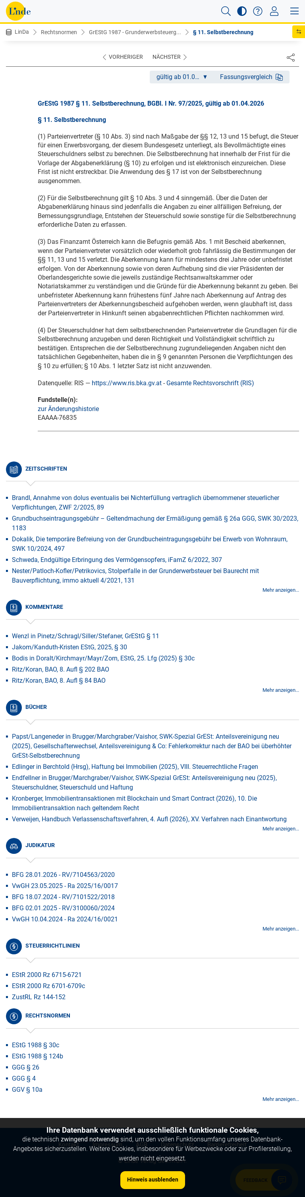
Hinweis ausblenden (152, 1179)
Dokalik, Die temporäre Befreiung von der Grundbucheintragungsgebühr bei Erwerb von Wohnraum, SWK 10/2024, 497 (150, 543)
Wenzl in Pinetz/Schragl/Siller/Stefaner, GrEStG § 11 (85, 636)
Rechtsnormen (59, 32)
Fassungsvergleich (251, 77)
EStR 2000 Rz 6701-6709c (48, 986)
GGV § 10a (27, 1089)
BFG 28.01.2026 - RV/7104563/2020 (63, 874)
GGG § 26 (25, 1067)
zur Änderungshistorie (68, 409)
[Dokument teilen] (291, 57)
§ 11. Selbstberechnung (223, 32)
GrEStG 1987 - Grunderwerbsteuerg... (135, 32)
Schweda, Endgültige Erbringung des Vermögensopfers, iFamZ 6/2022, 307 (117, 560)
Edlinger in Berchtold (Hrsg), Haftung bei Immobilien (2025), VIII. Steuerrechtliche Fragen (135, 766)
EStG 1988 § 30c (35, 1045)
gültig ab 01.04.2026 (184, 77)
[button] (226, 11)
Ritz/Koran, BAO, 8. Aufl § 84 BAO (59, 680)
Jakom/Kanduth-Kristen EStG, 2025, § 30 (69, 647)
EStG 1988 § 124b (37, 1056)
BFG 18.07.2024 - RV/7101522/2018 (63, 897)
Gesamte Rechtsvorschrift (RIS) (210, 383)
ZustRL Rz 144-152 (39, 997)
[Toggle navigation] (274, 11)
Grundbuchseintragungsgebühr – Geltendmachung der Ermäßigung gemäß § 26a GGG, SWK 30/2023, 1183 (155, 523)
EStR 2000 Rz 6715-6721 (47, 975)
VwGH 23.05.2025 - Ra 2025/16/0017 (65, 886)
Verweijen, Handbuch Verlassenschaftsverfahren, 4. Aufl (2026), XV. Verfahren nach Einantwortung (149, 819)
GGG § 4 (24, 1078)
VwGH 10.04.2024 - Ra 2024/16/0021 (65, 919)
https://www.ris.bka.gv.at (127, 383)
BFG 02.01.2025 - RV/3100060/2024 (63, 908)
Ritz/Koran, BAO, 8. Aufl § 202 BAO (60, 669)
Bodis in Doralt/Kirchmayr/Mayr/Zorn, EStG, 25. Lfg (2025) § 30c (103, 658)
